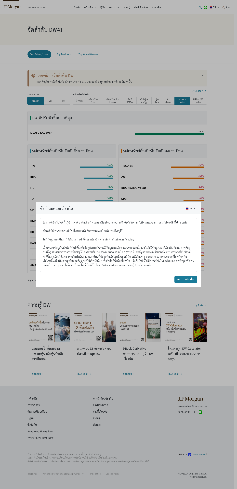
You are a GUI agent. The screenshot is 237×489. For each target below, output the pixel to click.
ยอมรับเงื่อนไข (185, 279)
